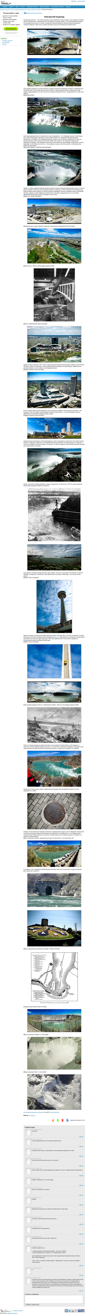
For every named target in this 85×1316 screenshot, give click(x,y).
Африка (68, 6)
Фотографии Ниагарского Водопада (33, 1112)
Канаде (57, 637)
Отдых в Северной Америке (17, 9)
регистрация (81, 1)
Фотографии (5, 42)
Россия (22, 6)
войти (74, 1)
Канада (4, 38)
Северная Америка (32, 6)
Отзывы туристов (4, 9)
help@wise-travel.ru (12, 1315)
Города (4, 44)
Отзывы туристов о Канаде (33, 9)
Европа (11, 6)
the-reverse (32, 1115)
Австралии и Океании (57, 6)
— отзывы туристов (11, 1312)
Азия (17, 6)
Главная (4, 6)
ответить (81, 1136)
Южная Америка (44, 6)
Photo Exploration (54, 1112)
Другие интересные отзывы (32, 13)
